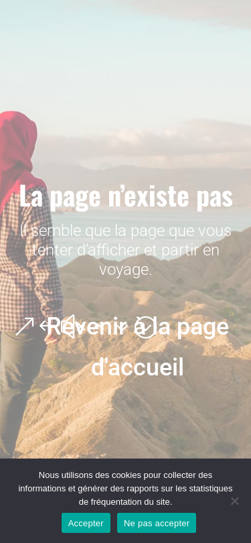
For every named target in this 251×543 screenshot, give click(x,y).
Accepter (86, 523)
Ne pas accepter (156, 523)
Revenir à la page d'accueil (137, 346)
